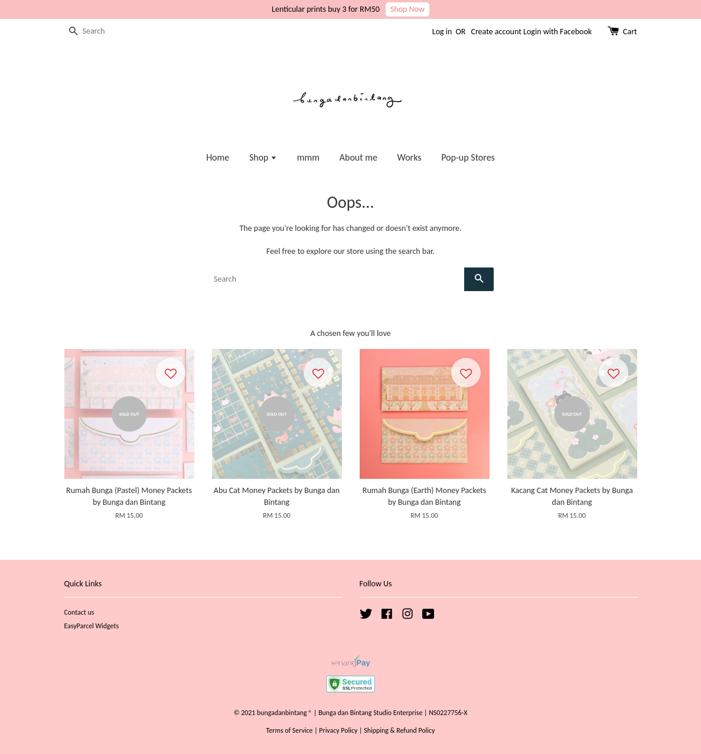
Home (217, 157)
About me (358, 157)
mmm (308, 157)
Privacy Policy (338, 730)
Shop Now (407, 9)
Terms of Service (289, 730)
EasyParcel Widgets (91, 626)
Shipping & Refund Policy (399, 730)
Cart (630, 32)
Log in (442, 32)
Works (409, 157)
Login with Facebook (557, 32)
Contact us (79, 612)
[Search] (99, 31)
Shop (263, 157)
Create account (496, 32)
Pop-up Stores (468, 157)
